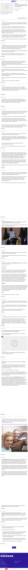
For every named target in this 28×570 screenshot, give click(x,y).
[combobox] (22, 18)
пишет (20, 509)
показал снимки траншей (14, 454)
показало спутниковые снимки (12, 324)
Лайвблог (16, 3)
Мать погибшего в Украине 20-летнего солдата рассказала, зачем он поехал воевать (14, 418)
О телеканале (2, 555)
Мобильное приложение (17, 555)
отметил (23, 179)
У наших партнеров (3, 564)
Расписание (16, 566)
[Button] (17, 10)
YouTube (15, 564)
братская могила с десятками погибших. (11, 361)
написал (13, 121)
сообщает (3, 250)
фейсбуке (9, 139)
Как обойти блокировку (3, 558)
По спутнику (2, 566)
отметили (7, 162)
